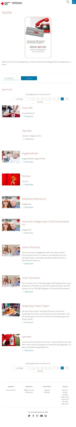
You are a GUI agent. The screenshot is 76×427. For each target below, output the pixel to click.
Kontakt (65, 392)
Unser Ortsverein (31, 247)
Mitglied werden (29, 390)
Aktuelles (47, 392)
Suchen (29, 78)
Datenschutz (65, 397)
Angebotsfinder (30, 153)
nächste (40, 102)
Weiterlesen (28, 116)
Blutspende (29, 392)
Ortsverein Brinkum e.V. (34, 198)
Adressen (65, 390)
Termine (26, 176)
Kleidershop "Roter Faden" (35, 306)
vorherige (19, 99)
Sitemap (65, 395)
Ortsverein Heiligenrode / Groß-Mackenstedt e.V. (45, 223)
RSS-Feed (65, 401)
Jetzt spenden (11, 390)
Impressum (65, 399)
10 (67, 99)
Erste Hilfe (27, 108)
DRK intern (65, 404)
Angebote (47, 390)
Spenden (27, 130)
